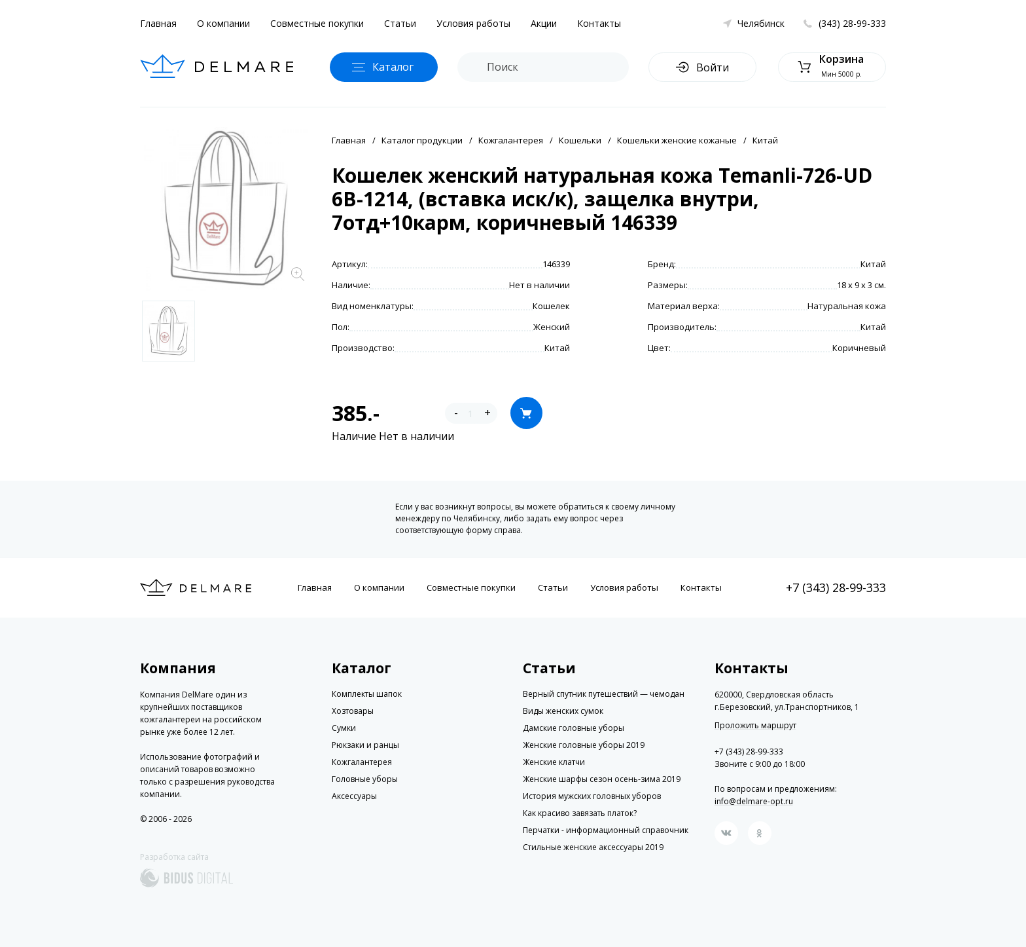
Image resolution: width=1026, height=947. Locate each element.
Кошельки (580, 140)
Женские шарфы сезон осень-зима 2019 (602, 779)
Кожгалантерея (510, 140)
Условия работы (473, 23)
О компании (223, 23)
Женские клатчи (554, 762)
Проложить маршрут (755, 725)
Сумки (344, 727)
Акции (544, 23)
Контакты (599, 23)
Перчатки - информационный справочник (605, 830)
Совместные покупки (317, 23)
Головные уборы (365, 779)
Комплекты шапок (367, 693)
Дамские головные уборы (573, 727)
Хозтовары (353, 710)
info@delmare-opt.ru (754, 801)
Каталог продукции (422, 140)
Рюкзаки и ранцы (365, 745)
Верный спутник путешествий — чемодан (603, 693)
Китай (765, 140)
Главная (158, 23)
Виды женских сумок (563, 710)
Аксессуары (354, 796)
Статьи (400, 23)
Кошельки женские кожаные (677, 140)
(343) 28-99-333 (852, 23)
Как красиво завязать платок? (580, 813)
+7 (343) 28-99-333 (836, 587)
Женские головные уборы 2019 (584, 745)
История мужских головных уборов (592, 796)
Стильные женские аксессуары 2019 (593, 847)
